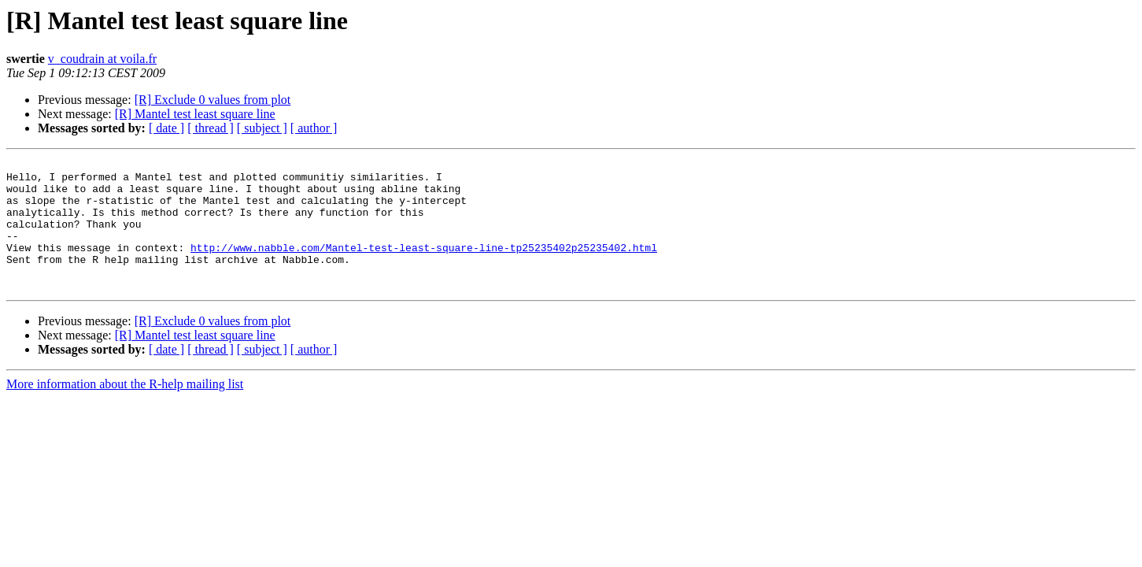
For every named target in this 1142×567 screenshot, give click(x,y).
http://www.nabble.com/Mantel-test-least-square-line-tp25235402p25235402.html (423, 266)
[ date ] (166, 128)
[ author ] (314, 128)
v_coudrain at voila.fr (102, 58)
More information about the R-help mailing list (124, 410)
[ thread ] (210, 128)
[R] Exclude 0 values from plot (213, 99)
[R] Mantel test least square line (195, 113)
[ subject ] (262, 128)
